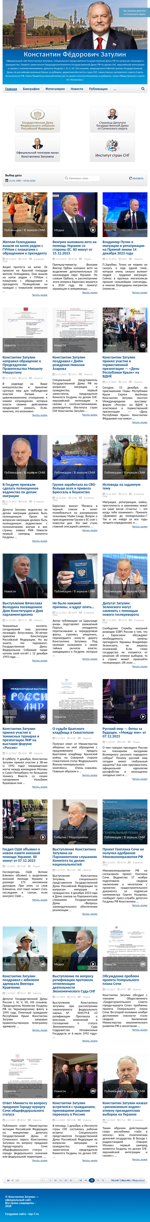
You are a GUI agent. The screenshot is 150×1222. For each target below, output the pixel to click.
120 (17, 1180)
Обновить (136, 178)
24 (8, 1180)
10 (55, 1180)
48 (12, 1180)
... (115, 89)
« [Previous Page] (42, 1180)
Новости (77, 89)
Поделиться (139, 1180)
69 (86, 1180)
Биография (31, 89)
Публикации (98, 89)
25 (71, 1180)
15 (60, 1180)
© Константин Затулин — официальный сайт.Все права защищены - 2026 (22, 1201)
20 (66, 1180)
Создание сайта (15, 1214)
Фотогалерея (55, 89)
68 (81, 1180)
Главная (11, 89)
